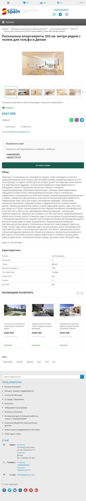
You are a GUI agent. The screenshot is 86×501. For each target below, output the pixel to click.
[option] (11, 92)
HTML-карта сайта (13, 434)
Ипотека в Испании (13, 412)
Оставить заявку (43, 165)
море (39, 362)
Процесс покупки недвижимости (19, 391)
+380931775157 (13, 157)
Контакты (9, 403)
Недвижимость (24, 132)
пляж (47, 362)
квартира (30, 362)
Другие (14, 132)
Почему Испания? (13, 386)
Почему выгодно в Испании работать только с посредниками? (21, 417)
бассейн (19, 362)
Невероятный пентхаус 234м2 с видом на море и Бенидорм (42, 326)
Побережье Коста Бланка (16, 407)
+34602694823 (60, 9)
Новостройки (8, 362)
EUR (82, 2)
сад (54, 362)
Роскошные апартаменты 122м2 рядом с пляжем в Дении (14, 326)
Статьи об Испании (13, 395)
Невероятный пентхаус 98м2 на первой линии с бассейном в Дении (69, 326)
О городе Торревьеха (14, 399)
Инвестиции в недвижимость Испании (22, 429)
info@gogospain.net (26, 475)
